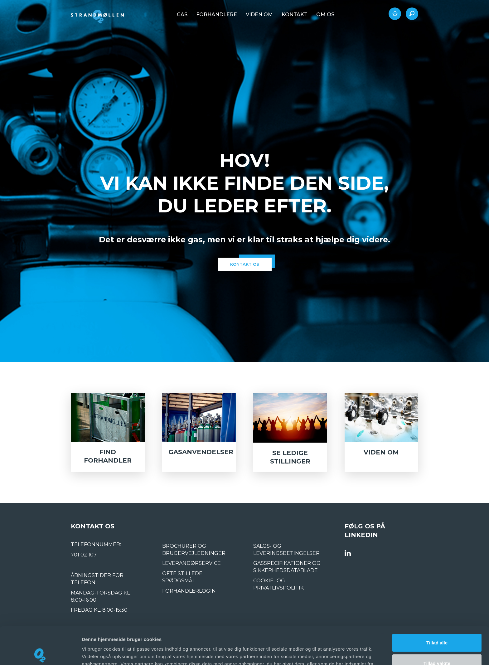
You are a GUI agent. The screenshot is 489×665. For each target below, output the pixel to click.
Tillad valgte (437, 624)
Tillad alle (437, 603)
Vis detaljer (324, 652)
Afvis (437, 644)
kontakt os (244, 264)
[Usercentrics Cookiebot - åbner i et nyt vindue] (40, 653)
